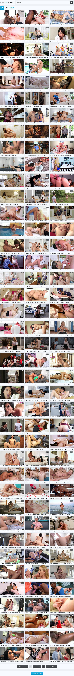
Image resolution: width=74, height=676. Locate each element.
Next (53, 666)
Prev (20, 666)
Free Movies (6, 2)
